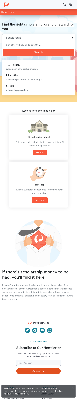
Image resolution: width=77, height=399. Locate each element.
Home (4, 12)
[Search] (65, 4)
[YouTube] (42, 330)
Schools (39, 152)
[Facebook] (34, 330)
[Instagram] (49, 330)
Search (38, 52)
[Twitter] (27, 330)
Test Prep (39, 200)
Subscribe (38, 371)
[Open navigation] (70, 4)
